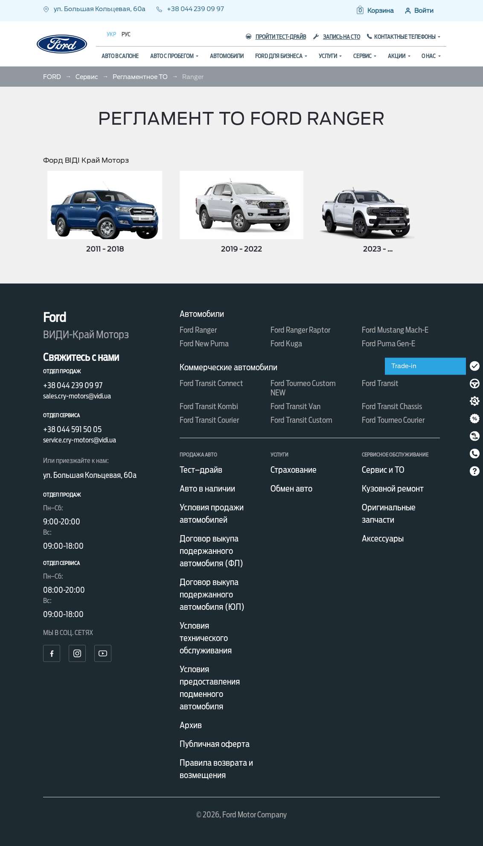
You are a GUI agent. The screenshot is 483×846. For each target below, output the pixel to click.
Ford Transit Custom (301, 420)
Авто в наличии (207, 488)
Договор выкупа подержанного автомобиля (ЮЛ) (212, 594)
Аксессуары (383, 538)
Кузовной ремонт (393, 488)
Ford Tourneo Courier (393, 420)
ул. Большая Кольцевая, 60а (95, 9)
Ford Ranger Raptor (300, 329)
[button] (374, 10)
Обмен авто (291, 488)
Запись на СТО (336, 37)
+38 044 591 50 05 (72, 429)
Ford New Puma (204, 343)
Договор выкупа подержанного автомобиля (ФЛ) (211, 550)
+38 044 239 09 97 (190, 9)
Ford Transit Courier (209, 420)
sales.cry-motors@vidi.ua (77, 396)
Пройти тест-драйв (276, 37)
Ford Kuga (286, 343)
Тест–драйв (201, 470)
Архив (191, 725)
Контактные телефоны (405, 37)
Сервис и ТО (383, 470)
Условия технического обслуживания (206, 638)
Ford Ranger (198, 329)
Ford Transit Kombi (209, 406)
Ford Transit (380, 383)
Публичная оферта (215, 744)
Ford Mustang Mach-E (395, 329)
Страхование (294, 470)
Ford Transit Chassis (392, 406)
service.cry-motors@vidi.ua (79, 440)
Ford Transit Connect (211, 383)
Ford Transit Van (295, 406)
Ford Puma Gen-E (388, 343)
